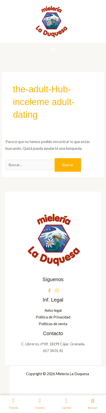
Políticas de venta (53, 324)
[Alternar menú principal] (53, 50)
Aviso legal (53, 310)
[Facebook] (49, 290)
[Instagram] (57, 290)
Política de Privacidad (53, 317)
